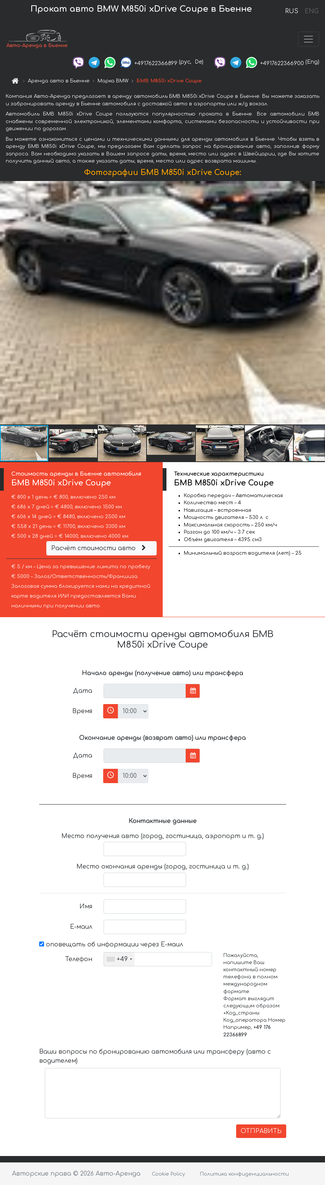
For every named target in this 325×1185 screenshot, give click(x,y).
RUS (291, 11)
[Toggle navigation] (308, 39)
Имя (85, 906)
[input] (145, 691)
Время (82, 711)
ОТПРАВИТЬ (261, 1131)
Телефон (78, 959)
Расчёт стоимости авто (99, 548)
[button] (318, 303)
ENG (311, 11)
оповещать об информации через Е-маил (111, 944)
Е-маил (81, 926)
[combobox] (119, 959)
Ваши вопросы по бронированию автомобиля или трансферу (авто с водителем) (155, 1056)
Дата (82, 691)
